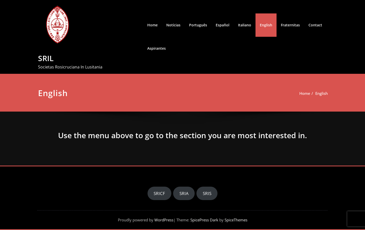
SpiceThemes (235, 219)
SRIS (207, 193)
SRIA (184, 193)
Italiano (244, 25)
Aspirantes (156, 48)
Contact (315, 25)
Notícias (173, 25)
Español (222, 25)
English (266, 25)
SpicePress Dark (204, 219)
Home (152, 25)
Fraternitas (290, 25)
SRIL (45, 58)
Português (198, 25)
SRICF (159, 193)
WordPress (163, 219)
